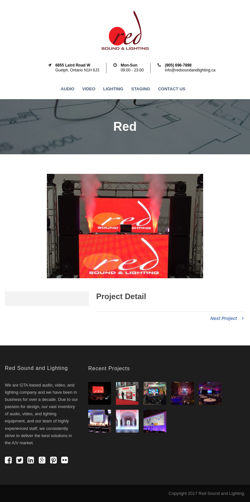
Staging (140, 89)
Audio (68, 89)
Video (88, 89)
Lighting (113, 89)
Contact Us (171, 89)
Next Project (226, 318)
